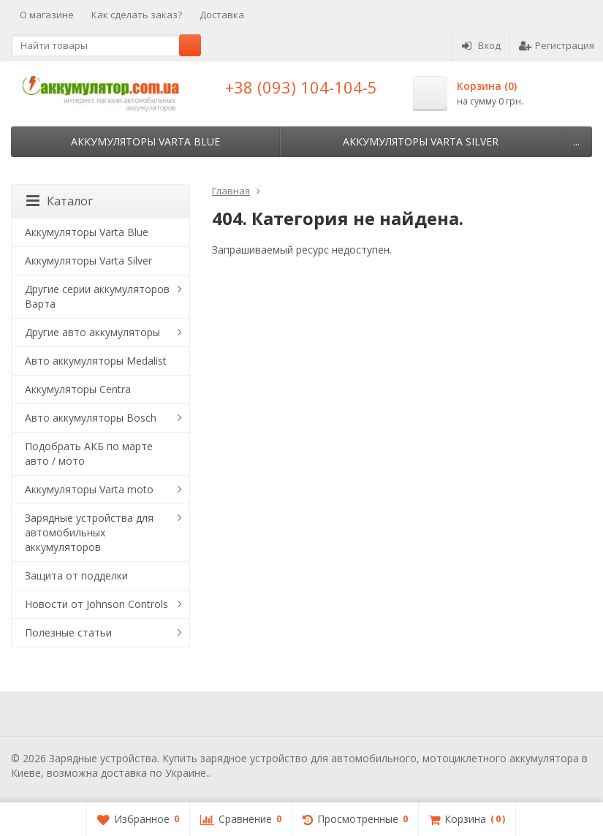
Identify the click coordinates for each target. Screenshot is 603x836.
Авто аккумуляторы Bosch (90, 418)
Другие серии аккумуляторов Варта (97, 296)
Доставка (222, 14)
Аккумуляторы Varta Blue (145, 141)
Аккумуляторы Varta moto (89, 489)
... (576, 141)
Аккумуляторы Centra (78, 389)
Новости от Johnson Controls (96, 604)
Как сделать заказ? (136, 14)
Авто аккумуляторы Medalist (96, 361)
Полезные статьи (68, 632)
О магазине (47, 14)
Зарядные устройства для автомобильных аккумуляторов (89, 532)
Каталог (59, 201)
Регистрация (556, 45)
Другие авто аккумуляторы (92, 332)
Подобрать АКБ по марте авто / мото (89, 453)
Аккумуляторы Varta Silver (420, 141)
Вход (481, 45)
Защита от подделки (76, 575)
